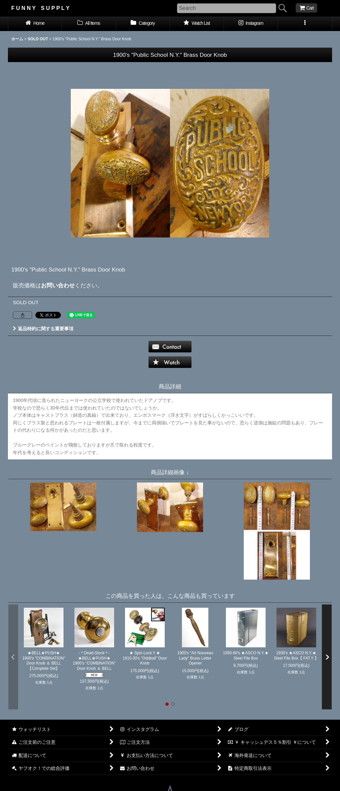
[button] (305, 24)
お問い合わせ (58, 285)
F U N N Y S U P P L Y (40, 8)
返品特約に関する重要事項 (43, 328)
